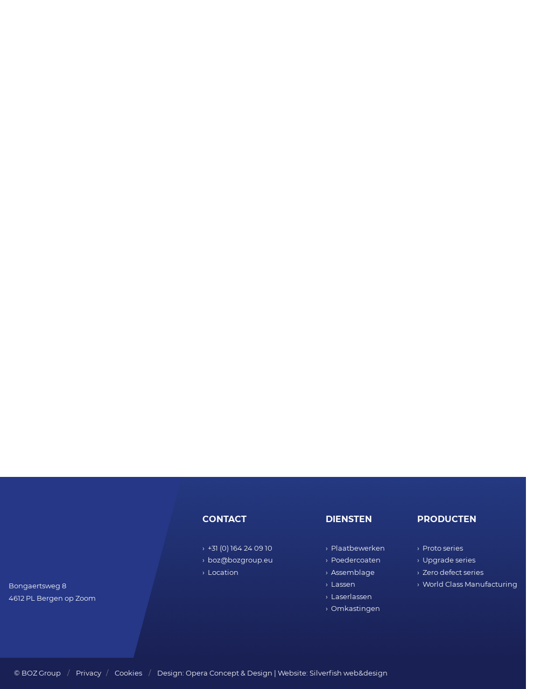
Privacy (88, 673)
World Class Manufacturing (470, 584)
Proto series (443, 548)
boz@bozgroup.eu (240, 560)
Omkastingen (355, 608)
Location (223, 572)
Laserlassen (351, 596)
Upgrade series (449, 560)
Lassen (343, 584)
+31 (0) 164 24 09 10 (240, 548)
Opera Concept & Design (229, 673)
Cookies (128, 673)
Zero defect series (453, 572)
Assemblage (353, 572)
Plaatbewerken (358, 548)
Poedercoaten (356, 560)
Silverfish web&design (349, 673)
